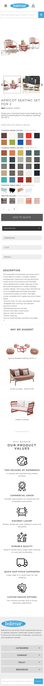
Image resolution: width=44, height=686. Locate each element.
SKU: (3, 108)
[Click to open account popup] (33, 5)
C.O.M (6, 247)
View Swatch (29, 130)
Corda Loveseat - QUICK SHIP (22, 389)
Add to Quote (22, 217)
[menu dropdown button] (5, 5)
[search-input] (19, 15)
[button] (22, 15)
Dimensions (9, 238)
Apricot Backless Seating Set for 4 (22, 358)
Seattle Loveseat (22, 419)
